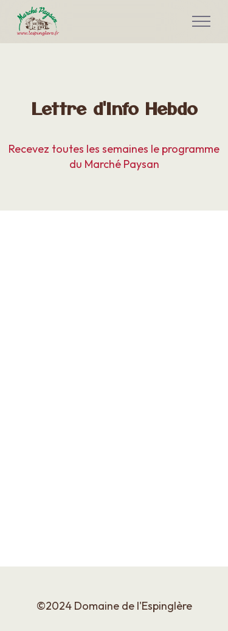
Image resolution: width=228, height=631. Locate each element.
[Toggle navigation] (201, 21)
